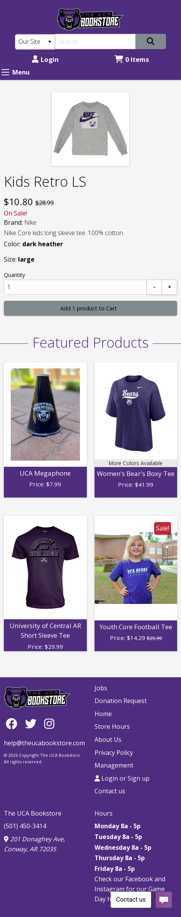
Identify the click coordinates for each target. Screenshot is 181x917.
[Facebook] (13, 723)
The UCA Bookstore (32, 813)
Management (114, 765)
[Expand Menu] (5, 72)
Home (103, 714)
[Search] (95, 41)
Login (45, 59)
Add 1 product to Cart (88, 308)
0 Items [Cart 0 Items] (132, 59)
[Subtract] (154, 287)
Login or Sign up (122, 778)
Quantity (14, 275)
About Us (108, 739)
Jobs (101, 688)
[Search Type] (35, 42)
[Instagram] (49, 723)
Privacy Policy (114, 752)
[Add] (169, 287)
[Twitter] (32, 723)
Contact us (110, 791)
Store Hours (112, 726)
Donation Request (121, 700)
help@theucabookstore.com (44, 743)
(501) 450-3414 (25, 826)
